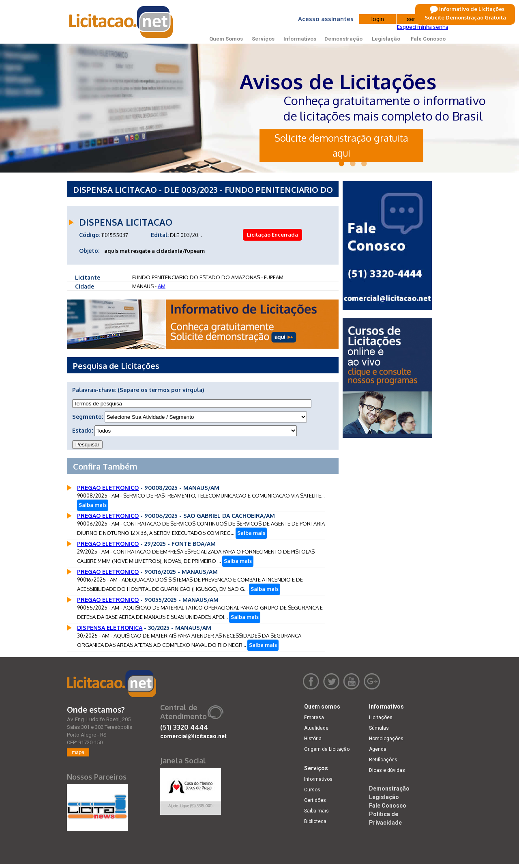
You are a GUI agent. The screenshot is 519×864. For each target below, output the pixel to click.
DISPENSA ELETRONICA (109, 627)
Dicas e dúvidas (387, 770)
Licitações (380, 717)
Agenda (377, 749)
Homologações (386, 738)
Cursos (312, 790)
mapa (78, 752)
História (313, 738)
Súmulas (379, 728)
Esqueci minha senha (422, 27)
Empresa (314, 717)
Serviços (263, 39)
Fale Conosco (428, 39)
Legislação (386, 39)
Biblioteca (315, 821)
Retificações (383, 760)
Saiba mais (93, 505)
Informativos (299, 39)
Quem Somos (226, 39)
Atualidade (316, 728)
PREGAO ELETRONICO (108, 487)
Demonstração (343, 39)
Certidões (315, 800)
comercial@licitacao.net (193, 736)
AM (161, 286)
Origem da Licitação (327, 749)
